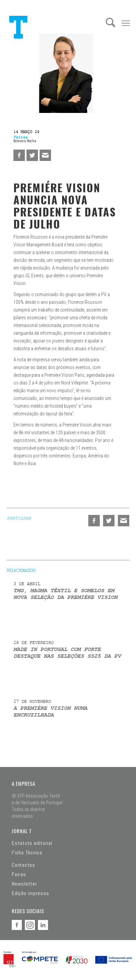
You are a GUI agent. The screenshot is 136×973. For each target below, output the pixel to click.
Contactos (23, 865)
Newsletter (24, 884)
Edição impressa (30, 893)
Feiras (19, 874)
